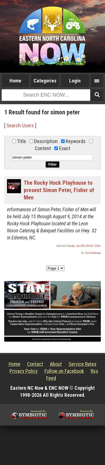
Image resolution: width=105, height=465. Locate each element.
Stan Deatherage (93, 253)
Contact (35, 364)
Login (75, 81)
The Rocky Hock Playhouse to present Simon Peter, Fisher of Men (59, 190)
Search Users (20, 125)
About (56, 364)
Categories (45, 81)
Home (15, 81)
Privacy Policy (24, 371)
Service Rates (83, 364)
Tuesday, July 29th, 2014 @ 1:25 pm (84, 245)
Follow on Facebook (64, 371)
